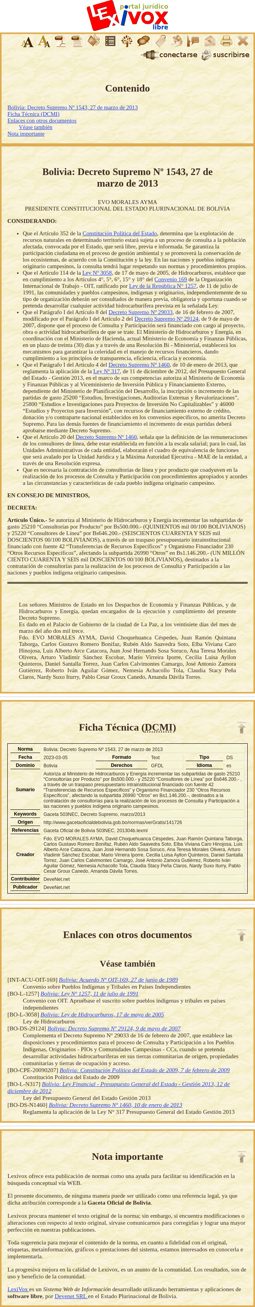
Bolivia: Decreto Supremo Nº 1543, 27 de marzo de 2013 (72, 107)
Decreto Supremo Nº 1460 (138, 365)
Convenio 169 (170, 279)
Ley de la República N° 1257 (162, 286)
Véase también (35, 127)
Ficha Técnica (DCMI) (33, 114)
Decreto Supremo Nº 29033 (140, 312)
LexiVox (18, 1289)
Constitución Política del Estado (120, 233)
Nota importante (25, 134)
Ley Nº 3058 (96, 273)
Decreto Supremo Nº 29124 (167, 319)
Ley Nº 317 (106, 371)
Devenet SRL (71, 1296)
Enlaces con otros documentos (41, 120)
